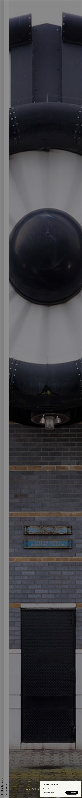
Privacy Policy (51, 788)
